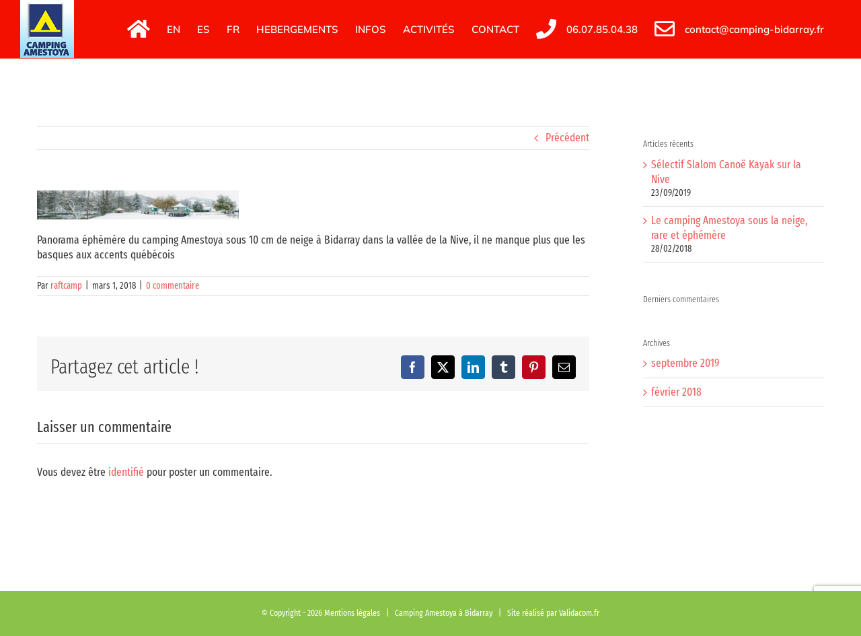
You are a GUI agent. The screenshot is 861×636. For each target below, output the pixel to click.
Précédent (567, 138)
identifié (126, 472)
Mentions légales (352, 613)
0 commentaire (172, 285)
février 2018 (676, 392)
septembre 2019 (685, 363)
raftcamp (66, 285)
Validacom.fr (579, 613)
